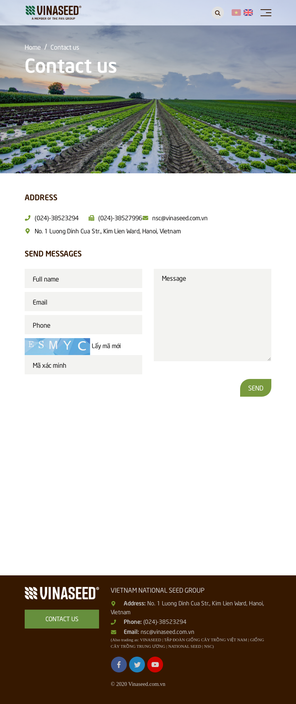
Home (33, 46)
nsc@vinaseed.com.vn (167, 631)
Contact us (64, 46)
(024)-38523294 (165, 621)
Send (255, 387)
